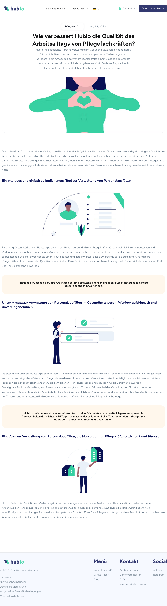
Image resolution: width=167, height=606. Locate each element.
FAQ (122, 579)
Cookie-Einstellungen (12, 596)
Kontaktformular (129, 570)
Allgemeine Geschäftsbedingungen (21, 591)
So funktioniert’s (103, 570)
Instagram (158, 574)
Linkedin (158, 570)
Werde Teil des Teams (133, 584)
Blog (96, 579)
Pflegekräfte (72, 26)
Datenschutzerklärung (13, 586)
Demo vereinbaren (130, 574)
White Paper (101, 574)
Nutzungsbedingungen (13, 582)
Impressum (6, 577)
